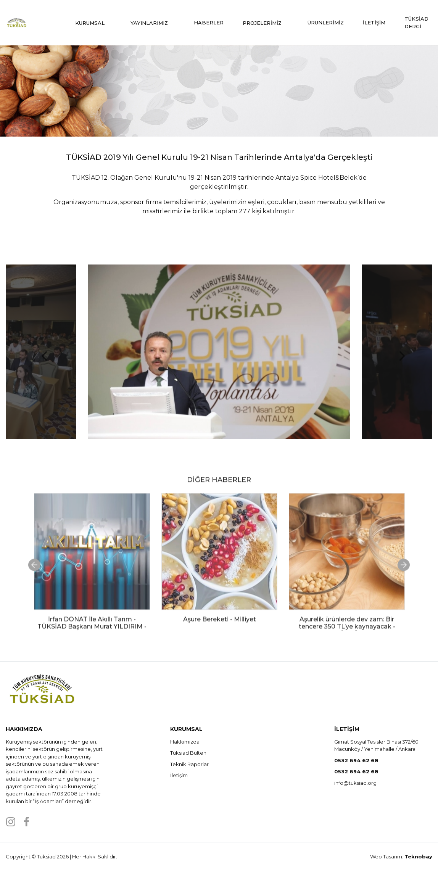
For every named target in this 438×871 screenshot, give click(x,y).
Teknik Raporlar (189, 764)
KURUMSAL (93, 22)
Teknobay (418, 856)
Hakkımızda (185, 742)
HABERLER (209, 22)
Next (398, 361)
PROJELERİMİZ (265, 22)
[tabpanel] (92, 588)
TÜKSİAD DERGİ (416, 22)
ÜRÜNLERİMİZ (326, 22)
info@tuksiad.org (355, 783)
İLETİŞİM (374, 22)
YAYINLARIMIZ (152, 22)
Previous (40, 361)
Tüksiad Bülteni (189, 753)
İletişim (179, 775)
